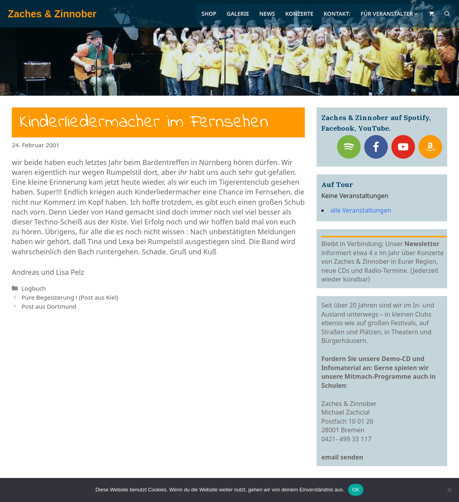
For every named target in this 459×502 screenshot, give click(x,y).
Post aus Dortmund (48, 306)
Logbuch (33, 288)
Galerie (238, 13)
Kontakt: (337, 13)
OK (355, 490)
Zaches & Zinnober (52, 13)
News (267, 13)
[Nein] (449, 490)
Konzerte (299, 13)
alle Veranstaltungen (360, 210)
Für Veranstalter (389, 13)
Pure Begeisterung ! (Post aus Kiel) (69, 297)
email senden (342, 457)
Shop (208, 13)
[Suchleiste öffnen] (447, 14)
